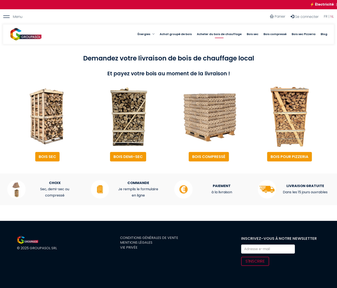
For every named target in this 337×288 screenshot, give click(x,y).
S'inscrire (255, 261)
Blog (324, 34)
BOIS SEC (47, 156)
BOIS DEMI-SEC (128, 156)
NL (332, 16)
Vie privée (129, 247)
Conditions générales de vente (149, 237)
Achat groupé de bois (176, 34)
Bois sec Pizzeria (304, 34)
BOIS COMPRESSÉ (208, 156)
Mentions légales (136, 242)
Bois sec (252, 34)
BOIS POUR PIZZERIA (289, 156)
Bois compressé (274, 34)
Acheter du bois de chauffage (219, 34)
